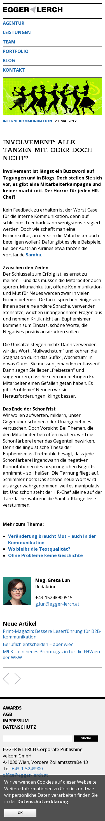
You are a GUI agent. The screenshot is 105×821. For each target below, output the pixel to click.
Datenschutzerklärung (42, 801)
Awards (12, 708)
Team (9, 42)
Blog (9, 60)
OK (20, 813)
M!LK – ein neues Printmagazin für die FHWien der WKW (51, 654)
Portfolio (16, 51)
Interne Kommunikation (27, 120)
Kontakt (14, 70)
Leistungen (17, 32)
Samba (33, 255)
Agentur (13, 23)
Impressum (16, 721)
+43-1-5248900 (27, 769)
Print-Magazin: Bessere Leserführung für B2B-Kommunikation (52, 634)
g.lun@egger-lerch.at (57, 604)
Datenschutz (19, 727)
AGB (7, 714)
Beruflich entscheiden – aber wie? (38, 644)
